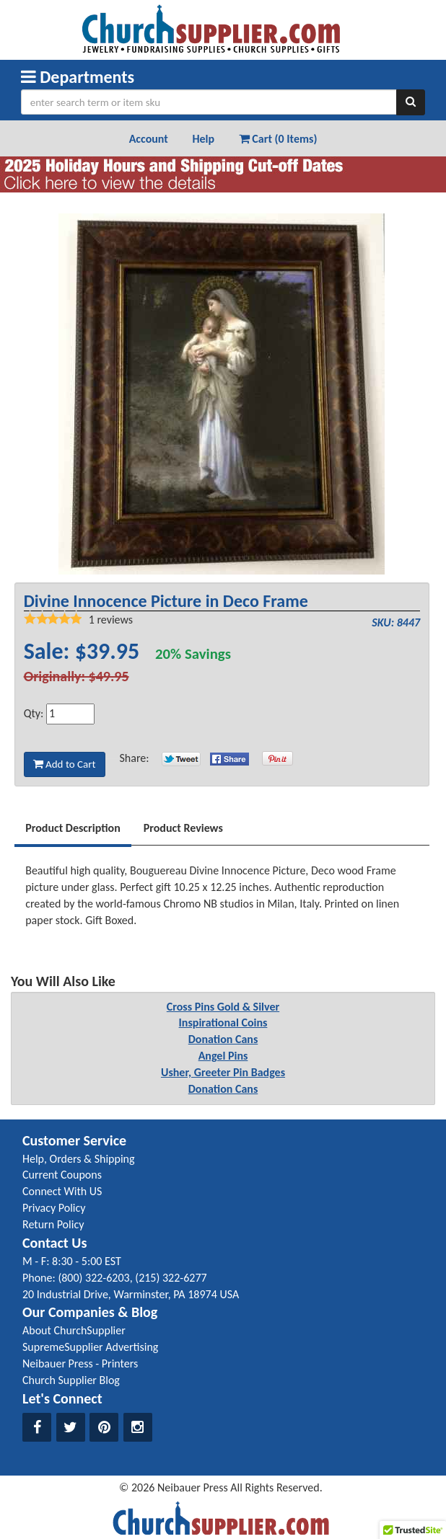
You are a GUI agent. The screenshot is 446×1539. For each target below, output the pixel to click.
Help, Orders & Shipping (78, 1159)
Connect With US (62, 1191)
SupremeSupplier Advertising (90, 1347)
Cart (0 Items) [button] (278, 139)
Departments (77, 76)
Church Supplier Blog (71, 1380)
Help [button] (203, 139)
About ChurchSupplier (74, 1330)
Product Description (73, 828)
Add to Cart (64, 764)
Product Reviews (183, 828)
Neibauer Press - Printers (80, 1363)
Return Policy (53, 1224)
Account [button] (148, 139)
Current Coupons (62, 1174)
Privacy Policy (54, 1208)
